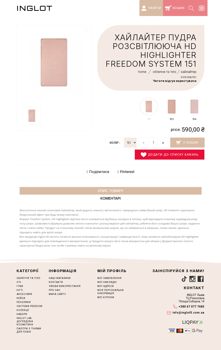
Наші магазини (60, 278)
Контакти (56, 282)
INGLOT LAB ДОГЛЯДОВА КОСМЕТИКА (25, 321)
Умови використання (65, 286)
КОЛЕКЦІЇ (23, 310)
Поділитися (98, 172)
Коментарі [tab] (110, 198)
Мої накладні (107, 282)
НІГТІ (20, 290)
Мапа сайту (57, 294)
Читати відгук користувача (175, 80)
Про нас (54, 290)
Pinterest (125, 172)
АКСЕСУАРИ (24, 294)
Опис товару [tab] (110, 191)
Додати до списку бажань (170, 154)
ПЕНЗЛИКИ (24, 302)
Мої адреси (105, 286)
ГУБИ (20, 286)
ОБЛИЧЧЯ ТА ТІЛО (28, 278)
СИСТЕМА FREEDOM (29, 306)
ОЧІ (19, 282)
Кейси (21, 298)
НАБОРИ (22, 314)
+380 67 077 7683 (191, 306)
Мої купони (105, 297)
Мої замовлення (109, 278)
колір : (115, 142)
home (142, 72)
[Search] (192, 8)
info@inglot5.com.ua (188, 312)
